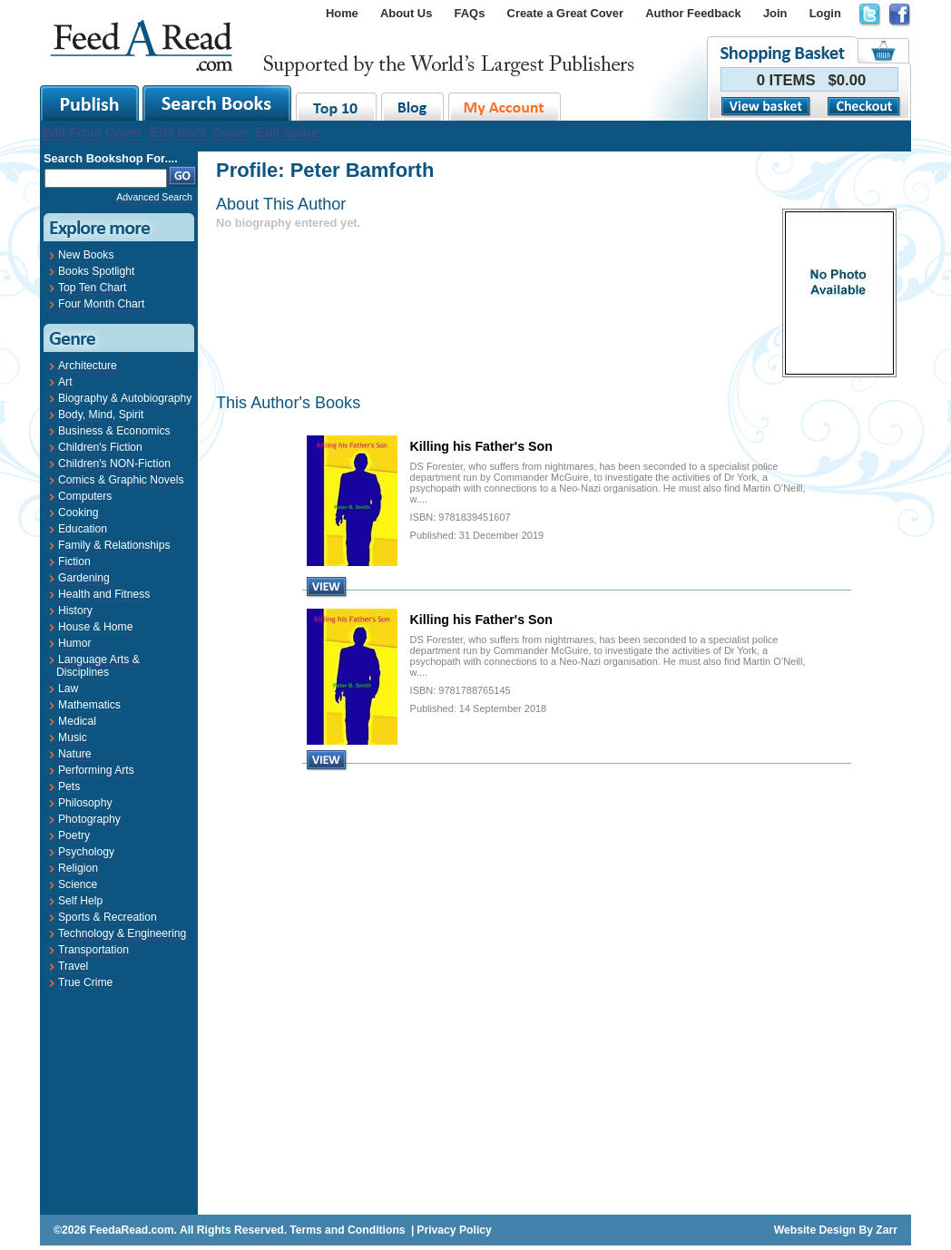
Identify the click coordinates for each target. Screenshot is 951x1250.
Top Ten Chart (92, 287)
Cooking (78, 512)
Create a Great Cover (565, 13)
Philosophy (85, 802)
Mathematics (89, 704)
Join (775, 13)
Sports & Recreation (107, 917)
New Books (85, 255)
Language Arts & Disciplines (98, 666)
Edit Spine (287, 132)
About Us (406, 13)
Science (77, 884)
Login (825, 13)
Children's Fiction (100, 447)
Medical (77, 721)
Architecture (87, 365)
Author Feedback (692, 13)
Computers (85, 496)
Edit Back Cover (199, 132)
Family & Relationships (114, 545)
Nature (75, 753)
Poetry (74, 835)
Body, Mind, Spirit (100, 414)
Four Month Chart (101, 304)
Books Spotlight (96, 271)
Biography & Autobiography (124, 398)
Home (342, 13)
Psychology (86, 851)
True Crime (85, 982)
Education (82, 528)
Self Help (80, 900)
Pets (69, 786)
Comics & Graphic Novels (121, 480)
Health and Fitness (104, 594)
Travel (73, 966)
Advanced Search (154, 196)
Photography (89, 819)
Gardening (84, 577)
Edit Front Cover (92, 132)
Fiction (74, 561)
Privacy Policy (454, 1230)
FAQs (470, 13)
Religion (78, 868)
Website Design (815, 1230)
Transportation (93, 949)
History (75, 610)
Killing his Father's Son (481, 446)
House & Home (95, 626)
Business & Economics (114, 431)
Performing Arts (96, 770)
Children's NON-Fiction (114, 463)
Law (68, 688)
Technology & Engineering (122, 933)
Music (72, 737)
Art (65, 382)
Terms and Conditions (347, 1230)
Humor (74, 643)
